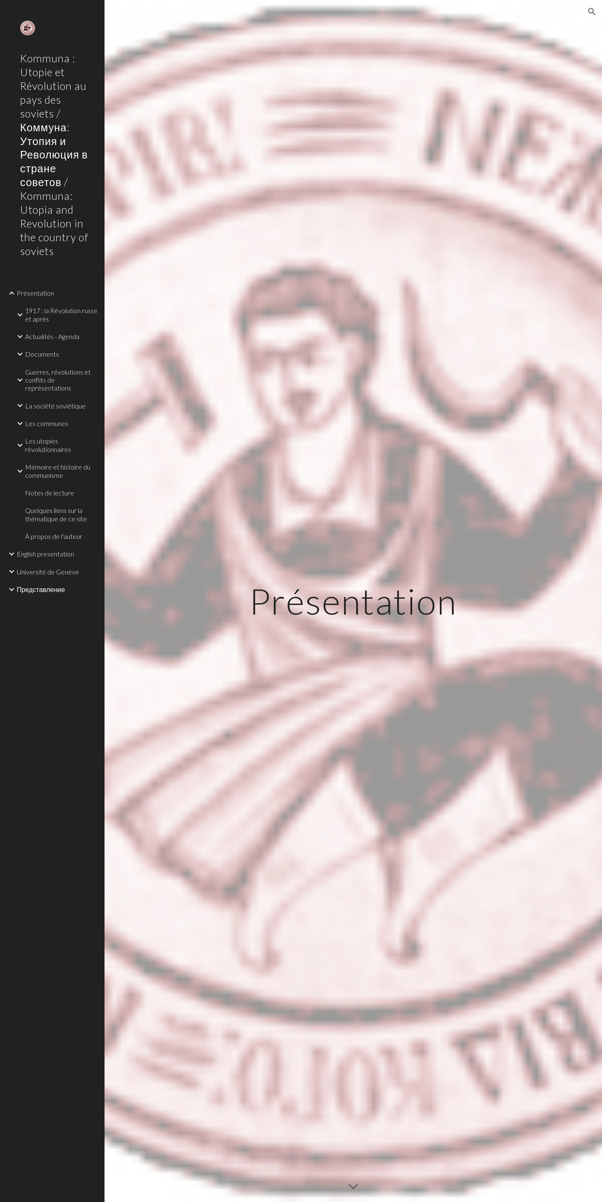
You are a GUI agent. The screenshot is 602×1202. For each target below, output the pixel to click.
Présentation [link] (35, 293)
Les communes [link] (46, 423)
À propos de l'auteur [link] (53, 536)
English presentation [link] (45, 554)
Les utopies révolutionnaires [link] (48, 445)
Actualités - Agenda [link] (52, 336)
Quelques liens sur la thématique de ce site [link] (56, 514)
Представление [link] (41, 589)
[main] (353, 601)
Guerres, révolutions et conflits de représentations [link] (58, 380)
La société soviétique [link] (55, 406)
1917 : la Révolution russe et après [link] (61, 314)
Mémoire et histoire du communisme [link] (57, 471)
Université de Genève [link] (48, 572)
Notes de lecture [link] (49, 493)
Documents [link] (42, 354)
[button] (592, 12)
